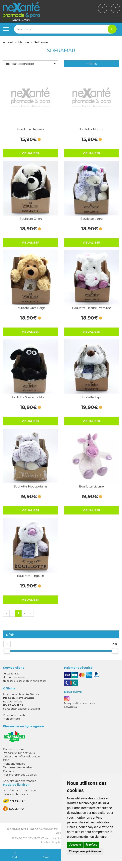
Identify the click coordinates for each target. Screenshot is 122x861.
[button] (30, 63)
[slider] (7, 651)
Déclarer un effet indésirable (21, 756)
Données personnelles (17, 767)
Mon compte (11, 718)
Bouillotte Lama (91, 219)
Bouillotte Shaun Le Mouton (30, 397)
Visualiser (30, 153)
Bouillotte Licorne (91, 486)
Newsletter (71, 706)
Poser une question (15, 715)
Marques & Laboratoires (79, 703)
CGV (6, 760)
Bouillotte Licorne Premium (91, 308)
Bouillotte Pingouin (30, 576)
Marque (23, 42)
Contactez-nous (13, 749)
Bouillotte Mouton (91, 129)
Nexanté (34, 838)
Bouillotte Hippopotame (31, 486)
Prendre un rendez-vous (19, 752)
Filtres (91, 64)
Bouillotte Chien (30, 219)
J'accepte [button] (75, 844)
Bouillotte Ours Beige (30, 308)
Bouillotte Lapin (91, 397)
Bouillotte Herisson (30, 129)
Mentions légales (14, 763)
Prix (10, 634)
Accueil (8, 42)
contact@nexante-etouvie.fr (21, 708)
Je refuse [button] (91, 844)
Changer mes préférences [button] (85, 851)
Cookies (8, 771)
